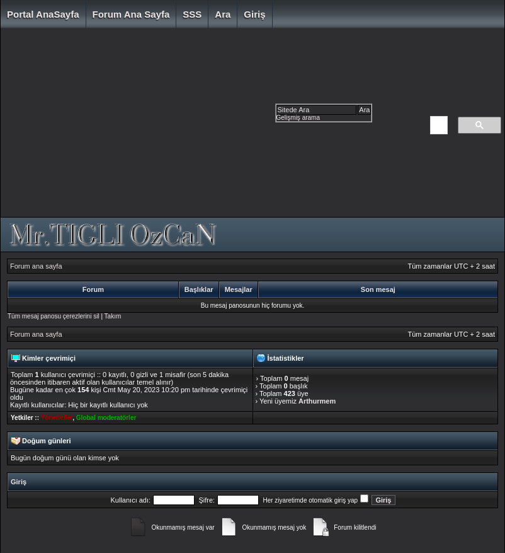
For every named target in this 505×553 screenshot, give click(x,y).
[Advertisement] (214, 126)
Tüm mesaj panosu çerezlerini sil (53, 316)
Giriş (254, 14)
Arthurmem (317, 401)
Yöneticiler (57, 417)
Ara (222, 14)
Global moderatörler (106, 417)
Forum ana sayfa (131, 14)
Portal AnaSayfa (43, 14)
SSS (192, 14)
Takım (113, 316)
